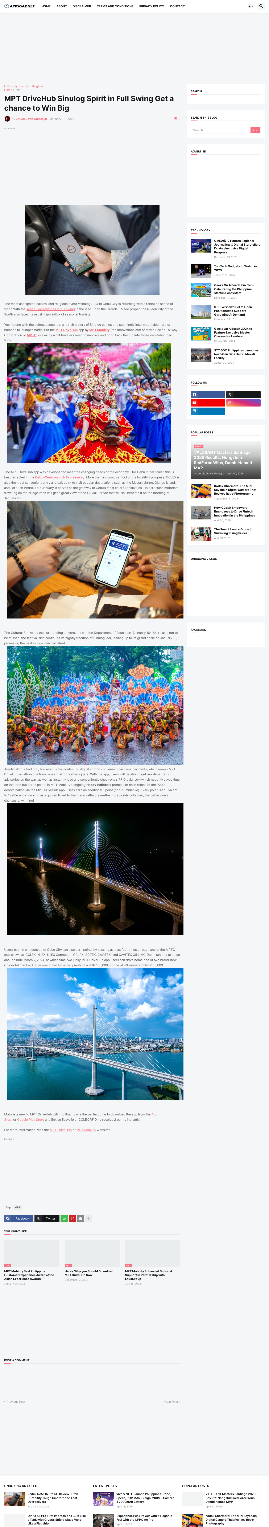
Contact (177, 6)
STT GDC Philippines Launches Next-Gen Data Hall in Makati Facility (236, 354)
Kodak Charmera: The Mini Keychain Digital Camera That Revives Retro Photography (235, 489)
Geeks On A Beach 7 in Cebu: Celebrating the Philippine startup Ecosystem (234, 288)
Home (46, 6)
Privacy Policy (151, 6)
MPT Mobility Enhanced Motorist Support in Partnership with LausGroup (148, 1275)
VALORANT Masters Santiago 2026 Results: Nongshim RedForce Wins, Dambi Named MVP (231, 1497)
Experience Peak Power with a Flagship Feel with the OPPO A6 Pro (144, 1517)
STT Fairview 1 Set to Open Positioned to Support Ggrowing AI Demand (233, 310)
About (62, 6)
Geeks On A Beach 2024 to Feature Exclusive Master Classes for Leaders (233, 332)
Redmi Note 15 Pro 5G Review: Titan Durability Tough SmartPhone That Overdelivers (53, 1497)
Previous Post (16, 1401)
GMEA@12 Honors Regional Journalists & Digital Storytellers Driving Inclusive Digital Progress (237, 246)
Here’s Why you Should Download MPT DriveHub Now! (89, 1273)
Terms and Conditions (115, 6)
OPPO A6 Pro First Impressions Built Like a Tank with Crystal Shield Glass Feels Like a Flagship (57, 1519)
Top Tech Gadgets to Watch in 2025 (235, 268)
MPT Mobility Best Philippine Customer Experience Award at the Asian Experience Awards (29, 1275)
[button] (250, 6)
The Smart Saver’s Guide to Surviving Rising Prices (233, 531)
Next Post (171, 1401)
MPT (19, 89)
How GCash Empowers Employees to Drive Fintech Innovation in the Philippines (234, 511)
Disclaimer (82, 6)
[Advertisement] (130, 48)
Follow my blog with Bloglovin (24, 86)
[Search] (221, 130)
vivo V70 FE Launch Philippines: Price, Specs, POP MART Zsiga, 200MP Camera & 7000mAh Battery (145, 1497)
